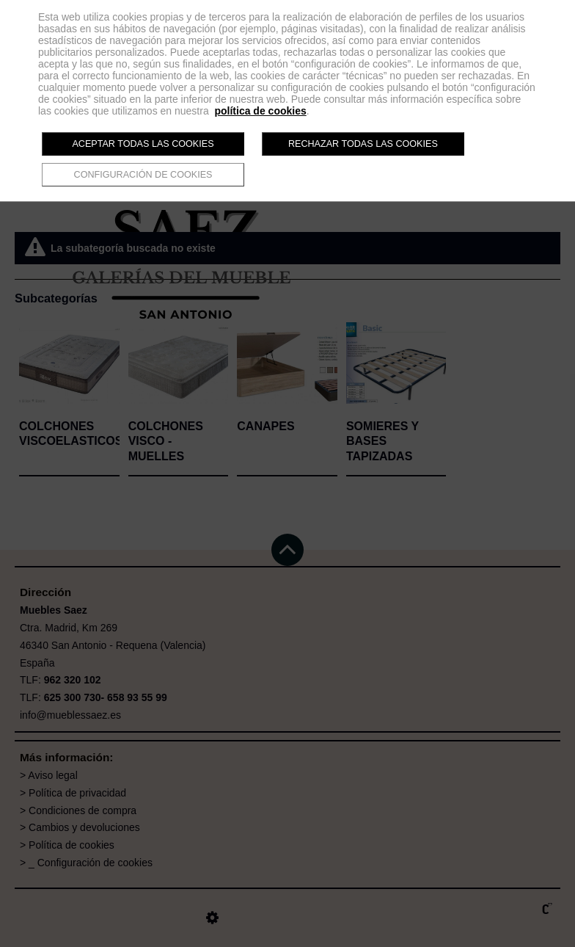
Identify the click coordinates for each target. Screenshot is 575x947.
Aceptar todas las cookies (142, 144)
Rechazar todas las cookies (363, 144)
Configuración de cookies (143, 175)
